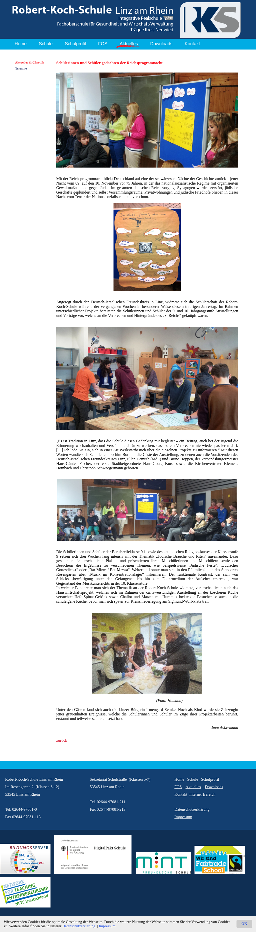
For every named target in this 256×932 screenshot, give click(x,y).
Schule (46, 43)
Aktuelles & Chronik (29, 62)
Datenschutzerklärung (192, 809)
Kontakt (192, 43)
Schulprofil (75, 43)
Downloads (161, 43)
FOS (103, 43)
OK (244, 924)
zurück (61, 740)
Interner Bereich (202, 794)
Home (21, 43)
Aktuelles (129, 43)
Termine (20, 68)
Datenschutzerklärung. (79, 926)
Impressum (107, 926)
